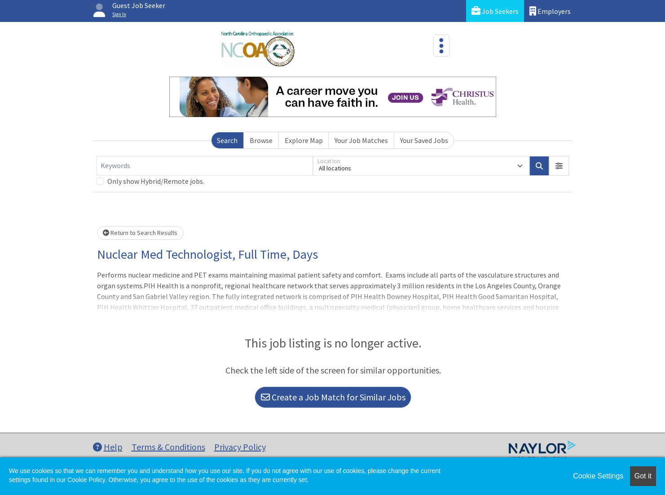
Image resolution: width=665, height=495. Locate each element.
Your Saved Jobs (424, 140)
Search (227, 140)
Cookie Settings (598, 476)
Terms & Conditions (168, 446)
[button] (559, 166)
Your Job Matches (361, 140)
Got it (643, 476)
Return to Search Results (140, 233)
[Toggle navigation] (441, 46)
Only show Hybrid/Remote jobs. (155, 181)
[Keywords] (205, 166)
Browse (261, 140)
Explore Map (304, 140)
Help (108, 446)
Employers (550, 11)
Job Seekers (495, 11)
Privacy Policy (240, 446)
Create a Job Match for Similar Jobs (333, 397)
